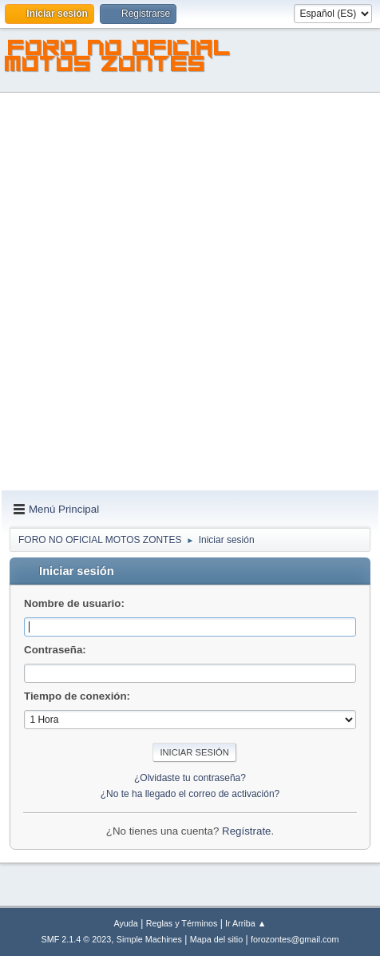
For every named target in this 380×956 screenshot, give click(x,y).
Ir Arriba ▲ (245, 923)
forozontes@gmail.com (294, 939)
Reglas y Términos (182, 923)
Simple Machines (149, 939)
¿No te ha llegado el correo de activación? (190, 793)
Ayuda (125, 923)
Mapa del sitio (216, 939)
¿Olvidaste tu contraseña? (190, 777)
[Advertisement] (190, 292)
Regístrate (246, 831)
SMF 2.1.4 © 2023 (77, 939)
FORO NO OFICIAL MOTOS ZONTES (118, 58)
